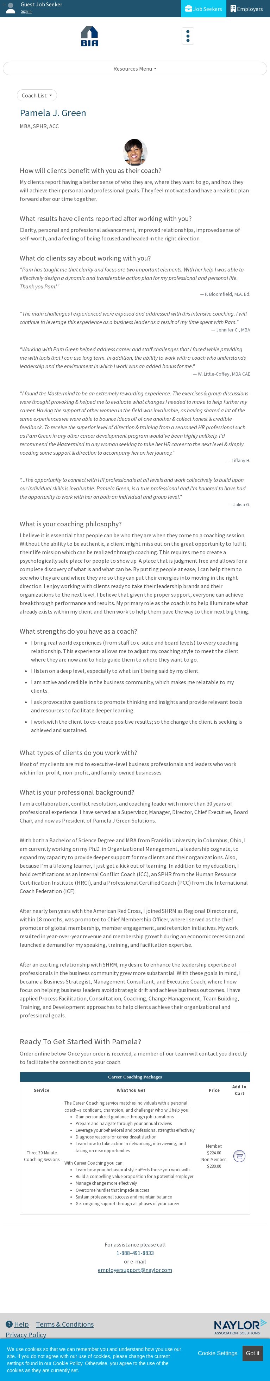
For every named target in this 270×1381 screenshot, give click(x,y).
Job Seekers (203, 8)
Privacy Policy (26, 1334)
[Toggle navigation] (188, 36)
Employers (247, 8)
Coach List (35, 95)
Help (17, 1324)
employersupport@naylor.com (135, 1269)
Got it (252, 1353)
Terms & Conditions (65, 1324)
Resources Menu (132, 68)
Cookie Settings (217, 1353)
